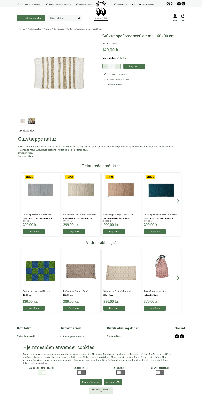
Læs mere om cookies (35, 363)
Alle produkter (30, 18)
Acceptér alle (113, 382)
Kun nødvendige (91, 382)
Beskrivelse (27, 130)
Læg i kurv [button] (134, 66)
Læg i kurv (33, 231)
